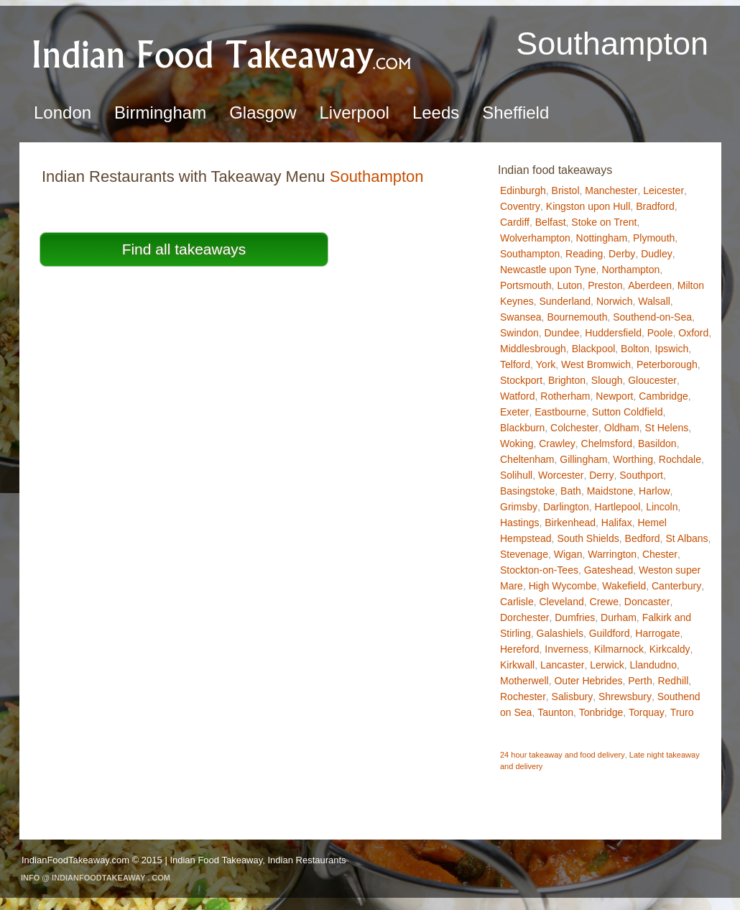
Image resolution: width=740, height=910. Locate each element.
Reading (584, 253)
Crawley (557, 443)
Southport (641, 475)
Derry (601, 475)
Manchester (611, 190)
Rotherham (565, 396)
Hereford (519, 649)
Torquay (647, 712)
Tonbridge (601, 712)
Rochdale (680, 459)
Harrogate (657, 633)
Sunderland (565, 301)
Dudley (656, 253)
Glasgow (262, 112)
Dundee (561, 333)
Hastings (519, 522)
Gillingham (583, 459)
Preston (605, 285)
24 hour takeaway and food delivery (562, 754)
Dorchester (524, 617)
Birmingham (160, 112)
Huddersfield (613, 333)
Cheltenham (527, 459)
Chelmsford (607, 443)
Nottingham (602, 238)
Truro (682, 712)
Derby (622, 253)
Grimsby (518, 507)
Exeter (514, 412)
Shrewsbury (625, 696)
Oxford (693, 333)
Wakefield (624, 586)
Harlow (654, 491)
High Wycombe (563, 586)
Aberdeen (650, 285)
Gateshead (609, 570)
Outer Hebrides (588, 680)
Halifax (616, 522)
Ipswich (672, 348)
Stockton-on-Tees (539, 570)
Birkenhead (570, 522)
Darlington (566, 507)
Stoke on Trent (604, 222)
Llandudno (653, 665)
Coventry (520, 206)
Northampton (630, 269)
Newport (614, 396)
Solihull (516, 475)
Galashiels (560, 633)
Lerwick (607, 665)
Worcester (561, 475)
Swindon (519, 333)
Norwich (614, 301)
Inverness (566, 649)
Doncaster (647, 601)
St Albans (686, 538)
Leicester (663, 190)
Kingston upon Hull (588, 206)
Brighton (567, 380)
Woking (516, 443)
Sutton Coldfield (627, 412)
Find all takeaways (184, 249)
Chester (659, 554)
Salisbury (572, 696)
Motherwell (524, 680)
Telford (515, 364)
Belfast (550, 222)
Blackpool (594, 348)
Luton (569, 285)
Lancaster (562, 665)
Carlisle (517, 601)
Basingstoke (527, 491)
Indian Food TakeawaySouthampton (222, 54)
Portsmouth (526, 285)
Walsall (654, 301)
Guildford (609, 633)
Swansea (521, 317)
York (546, 364)
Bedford (642, 538)
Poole (660, 333)
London (62, 112)
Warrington (612, 554)
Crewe (604, 601)
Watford (517, 396)
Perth (640, 680)
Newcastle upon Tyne (548, 269)
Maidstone (610, 491)
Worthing (633, 459)
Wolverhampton (535, 238)
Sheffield (515, 112)
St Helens (667, 427)
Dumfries (575, 617)
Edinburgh (523, 190)
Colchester (574, 427)
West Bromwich (596, 364)
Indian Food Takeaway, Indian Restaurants (258, 860)
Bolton (635, 348)
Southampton (530, 253)
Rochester (523, 696)
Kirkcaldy (669, 649)
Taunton (555, 712)
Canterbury (676, 586)
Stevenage (524, 554)
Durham (619, 617)
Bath (570, 491)
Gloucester (652, 380)
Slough (607, 380)
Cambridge (663, 396)
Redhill (672, 680)
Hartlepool (618, 507)
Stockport (521, 380)
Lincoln (661, 507)
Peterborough (667, 364)
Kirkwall (517, 665)
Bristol (566, 190)
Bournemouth (577, 317)
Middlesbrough (533, 348)
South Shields (588, 538)
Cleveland (561, 601)
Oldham (621, 427)
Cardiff (514, 222)
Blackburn (522, 427)
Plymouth (654, 238)
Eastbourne (560, 412)
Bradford (655, 206)
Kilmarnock (619, 649)
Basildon (657, 443)
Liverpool (354, 112)
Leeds (435, 112)
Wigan (568, 554)
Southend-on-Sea (652, 317)
